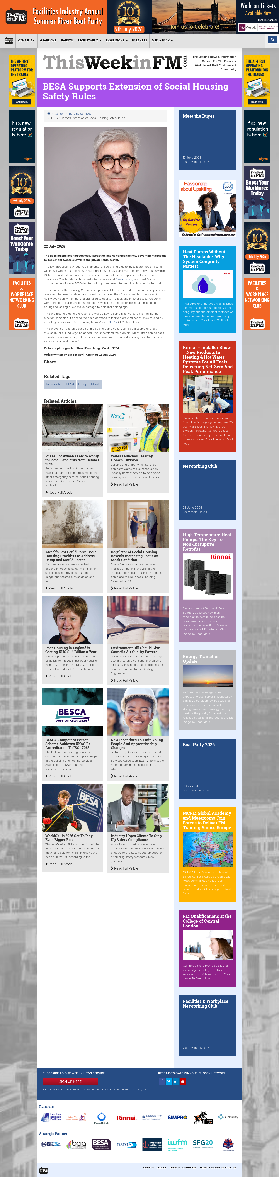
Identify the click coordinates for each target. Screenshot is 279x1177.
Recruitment (89, 40)
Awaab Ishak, (124, 279)
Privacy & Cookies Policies (218, 1167)
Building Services (80, 113)
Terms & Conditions (183, 1167)
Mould (95, 384)
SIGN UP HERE (70, 1082)
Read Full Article (59, 492)
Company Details (154, 1167)
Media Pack (162, 40)
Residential (54, 384)
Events (67, 40)
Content (27, 40)
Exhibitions (117, 40)
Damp (82, 384)
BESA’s (112, 322)
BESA (70, 384)
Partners (139, 40)
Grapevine (48, 40)
